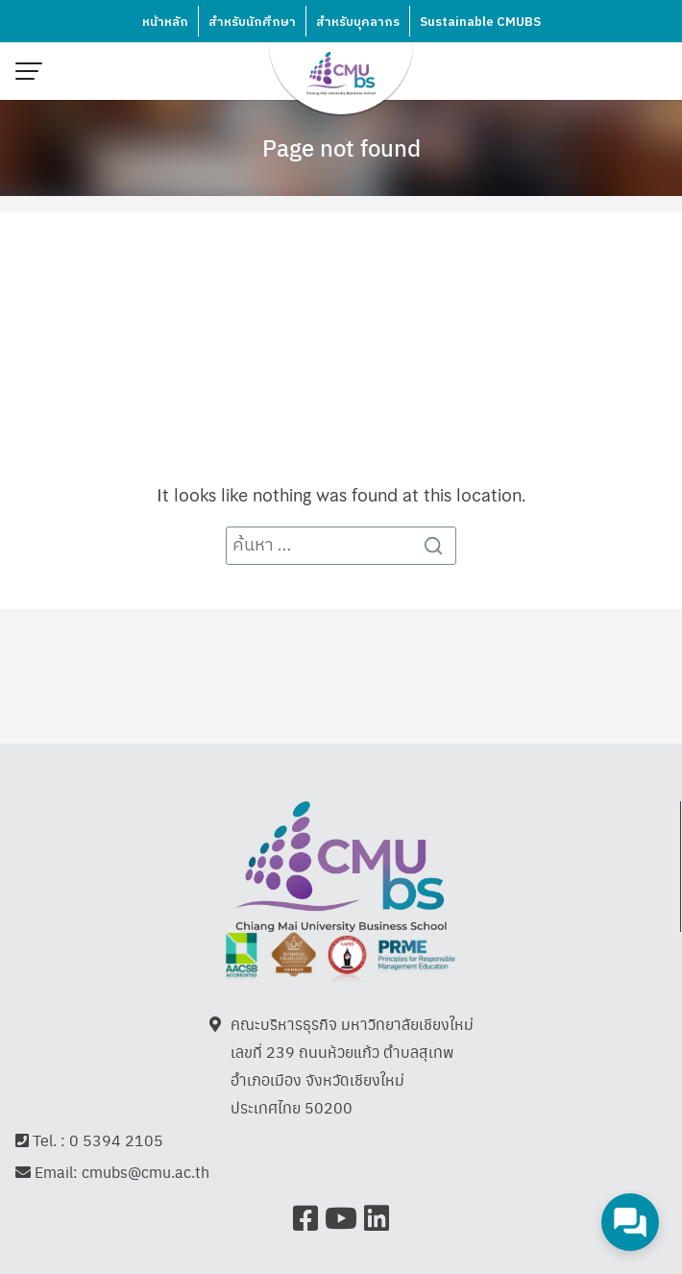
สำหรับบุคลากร (358, 22)
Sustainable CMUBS (480, 22)
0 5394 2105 (116, 1140)
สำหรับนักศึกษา (252, 22)
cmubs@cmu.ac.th (145, 1172)
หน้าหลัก (165, 22)
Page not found (341, 147)
